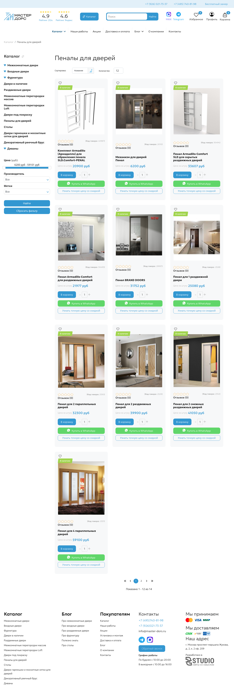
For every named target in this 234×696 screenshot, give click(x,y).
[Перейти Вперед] (146, 582)
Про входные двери (73, 627)
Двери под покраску (18, 115)
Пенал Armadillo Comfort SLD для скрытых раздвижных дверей (190, 157)
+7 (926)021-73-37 (151, 627)
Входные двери (16, 71)
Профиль (211, 19)
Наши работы (79, 31)
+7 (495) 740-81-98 (184, 4)
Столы (8, 127)
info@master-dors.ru (152, 632)
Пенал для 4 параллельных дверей (77, 533)
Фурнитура (13, 78)
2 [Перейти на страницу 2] (141, 582)
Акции (97, 31)
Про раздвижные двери (75, 631)
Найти (27, 203)
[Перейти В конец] (152, 582)
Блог (137, 31)
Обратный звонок (152, 650)
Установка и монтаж (111, 636)
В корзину (67, 175)
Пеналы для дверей (17, 121)
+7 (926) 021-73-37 (156, 4)
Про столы (68, 646)
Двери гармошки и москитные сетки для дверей (25, 135)
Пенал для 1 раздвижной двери (190, 279)
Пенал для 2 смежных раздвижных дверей (188, 406)
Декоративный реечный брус (24, 142)
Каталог (91, 16)
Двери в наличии (15, 84)
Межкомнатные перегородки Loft (24, 107)
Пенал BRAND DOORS (130, 280)
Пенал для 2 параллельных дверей (77, 406)
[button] (225, 15)
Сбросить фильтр (26, 211)
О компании (156, 31)
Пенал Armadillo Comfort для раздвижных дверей (75, 279)
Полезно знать (70, 641)
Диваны (11, 149)
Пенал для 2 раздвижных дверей (133, 406)
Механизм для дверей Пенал (131, 159)
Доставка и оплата (118, 31)
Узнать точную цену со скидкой (81, 191)
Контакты (175, 31)
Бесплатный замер (216, 4)
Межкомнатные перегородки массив (24, 98)
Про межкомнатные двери (77, 622)
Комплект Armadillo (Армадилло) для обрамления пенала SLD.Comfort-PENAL (72, 155)
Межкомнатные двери (21, 65)
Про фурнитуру (70, 636)
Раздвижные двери (17, 90)
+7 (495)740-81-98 (151, 621)
